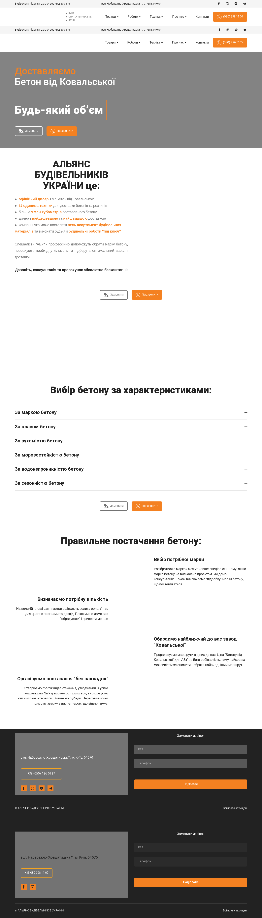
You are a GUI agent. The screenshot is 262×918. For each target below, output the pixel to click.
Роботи (133, 16)
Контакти (202, 16)
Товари (110, 16)
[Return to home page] (37, 17)
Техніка (155, 16)
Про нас (178, 16)
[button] (219, 4)
